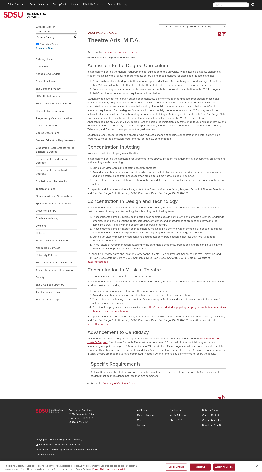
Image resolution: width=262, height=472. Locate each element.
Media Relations (178, 415)
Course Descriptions (47, 133)
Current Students (39, 4)
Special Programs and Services (54, 203)
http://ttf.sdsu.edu (97, 261)
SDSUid (76, 444)
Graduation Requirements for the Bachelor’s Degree (55, 149)
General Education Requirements (55, 140)
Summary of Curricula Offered (53, 103)
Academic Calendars (48, 74)
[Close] (256, 468)
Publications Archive (48, 292)
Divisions (41, 225)
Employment (176, 410)
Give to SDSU (177, 420)
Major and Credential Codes (52, 240)
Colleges (41, 233)
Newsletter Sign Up (212, 425)
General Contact (210, 415)
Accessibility (42, 449)
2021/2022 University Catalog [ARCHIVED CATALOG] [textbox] (185, 26)
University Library (46, 210)
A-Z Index (142, 410)
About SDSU (43, 66)
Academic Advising (47, 218)
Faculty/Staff (59, 4)
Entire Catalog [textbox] (43, 31)
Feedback (92, 449)
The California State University (54, 262)
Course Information (47, 125)
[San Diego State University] (24, 14)
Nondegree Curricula (48, 248)
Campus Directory (117, 4)
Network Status (210, 410)
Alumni (74, 4)
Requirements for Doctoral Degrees (51, 172)
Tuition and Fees (45, 189)
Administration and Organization (55, 270)
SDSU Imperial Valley (48, 88)
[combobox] (192, 26)
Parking (141, 425)
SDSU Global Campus (48, 96)
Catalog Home (44, 59)
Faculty (40, 277)
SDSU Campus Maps (48, 299)
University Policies (46, 255)
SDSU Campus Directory (50, 284)
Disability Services (93, 4)
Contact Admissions (212, 420)
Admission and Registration (52, 181)
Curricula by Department (50, 111)
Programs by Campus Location (54, 118)
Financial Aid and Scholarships (54, 196)
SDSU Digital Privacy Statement (68, 449)
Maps (140, 420)
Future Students (16, 4)
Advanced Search (46, 48)
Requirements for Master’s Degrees (51, 161)
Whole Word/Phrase (49, 44)
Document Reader (45, 454)
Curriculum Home (46, 81)
